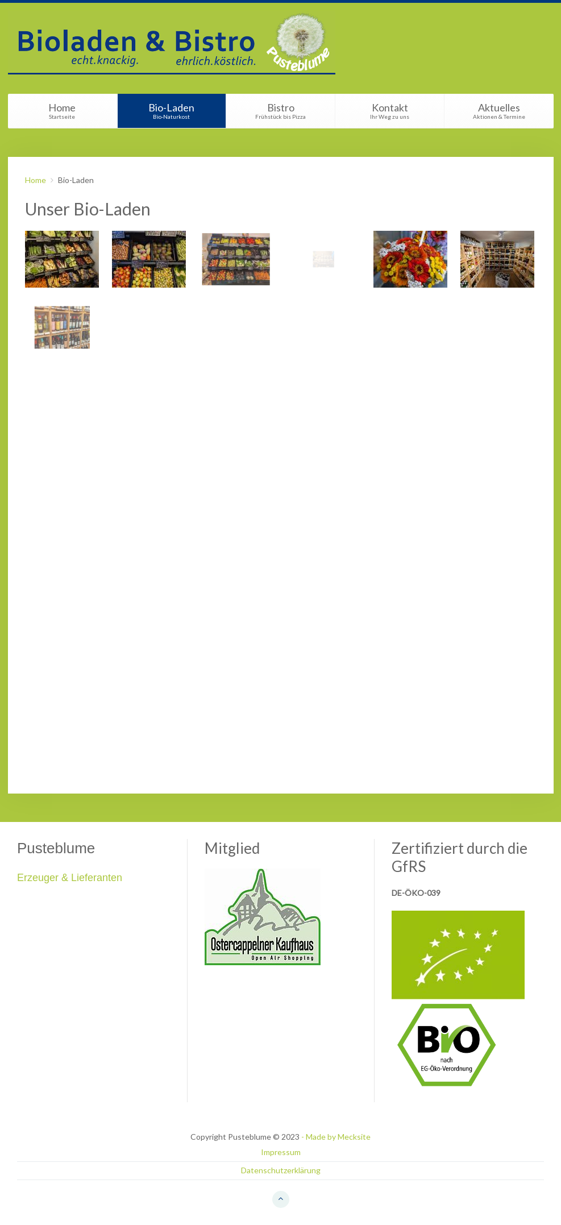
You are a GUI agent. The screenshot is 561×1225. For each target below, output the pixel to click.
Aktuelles (499, 110)
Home (62, 110)
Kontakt (390, 110)
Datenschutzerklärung (281, 1170)
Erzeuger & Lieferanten (69, 877)
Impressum (281, 1152)
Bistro (280, 110)
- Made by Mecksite (336, 1136)
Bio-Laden (171, 110)
